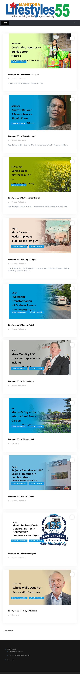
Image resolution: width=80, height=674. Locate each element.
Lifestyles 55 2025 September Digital (24, 198)
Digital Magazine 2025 (19, 246)
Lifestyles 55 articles (18, 62)
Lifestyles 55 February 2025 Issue (22, 611)
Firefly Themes (52, 671)
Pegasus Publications (19, 79)
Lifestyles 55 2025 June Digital (21, 381)
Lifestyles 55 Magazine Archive (19, 651)
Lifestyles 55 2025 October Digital (22, 136)
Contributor (15, 615)
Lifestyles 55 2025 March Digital (22, 554)
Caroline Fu (15, 443)
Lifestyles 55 (11, 645)
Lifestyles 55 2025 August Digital (22, 259)
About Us (10, 656)
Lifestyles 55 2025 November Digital (23, 74)
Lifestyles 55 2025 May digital (21, 439)
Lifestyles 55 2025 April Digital (21, 496)
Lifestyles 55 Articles (16, 647)
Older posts (9, 626)
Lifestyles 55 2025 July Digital (21, 323)
